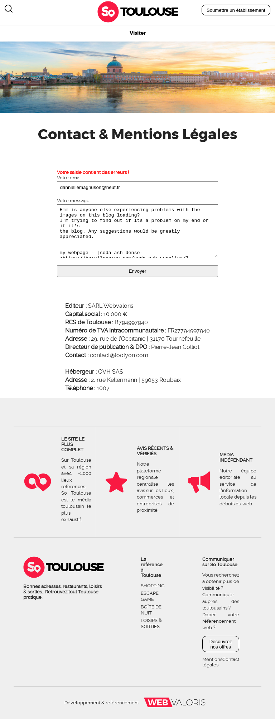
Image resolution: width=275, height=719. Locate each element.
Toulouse (149, 11)
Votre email (69, 177)
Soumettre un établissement (236, 10)
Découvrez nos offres (220, 644)
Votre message (73, 200)
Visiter (138, 33)
